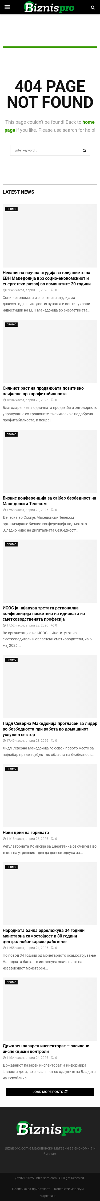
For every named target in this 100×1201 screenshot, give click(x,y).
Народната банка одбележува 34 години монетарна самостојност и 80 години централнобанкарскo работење (44, 936)
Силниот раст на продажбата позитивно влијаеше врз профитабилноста (43, 391)
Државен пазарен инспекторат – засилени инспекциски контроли (46, 1048)
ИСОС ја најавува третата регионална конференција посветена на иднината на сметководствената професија (44, 613)
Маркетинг (48, 1196)
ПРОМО (11, 209)
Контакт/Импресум (69, 1189)
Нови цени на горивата (26, 832)
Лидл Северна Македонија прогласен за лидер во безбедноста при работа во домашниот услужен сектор (50, 729)
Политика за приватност (31, 1189)
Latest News (18, 192)
